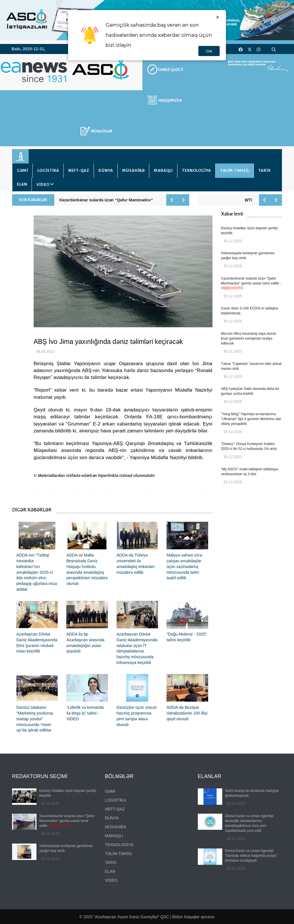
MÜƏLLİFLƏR (101, 131)
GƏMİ (22, 170)
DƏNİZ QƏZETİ (170, 70)
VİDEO (42, 184)
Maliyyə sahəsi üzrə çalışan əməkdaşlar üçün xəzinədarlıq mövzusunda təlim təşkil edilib (184, 566)
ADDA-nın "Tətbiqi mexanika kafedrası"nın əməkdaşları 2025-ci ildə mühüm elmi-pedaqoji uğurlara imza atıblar (36, 572)
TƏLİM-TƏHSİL (234, 170)
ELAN (22, 184)
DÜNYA (105, 170)
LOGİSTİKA (48, 170)
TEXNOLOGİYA (196, 170)
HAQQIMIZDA (170, 101)
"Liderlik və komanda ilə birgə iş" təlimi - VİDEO (85, 713)
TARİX (264, 170)
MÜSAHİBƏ (133, 170)
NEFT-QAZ (78, 170)
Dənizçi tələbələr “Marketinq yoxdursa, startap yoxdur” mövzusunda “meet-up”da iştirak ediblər (35, 718)
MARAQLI (163, 170)
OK (209, 51)
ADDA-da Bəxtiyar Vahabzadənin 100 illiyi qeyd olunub (187, 713)
